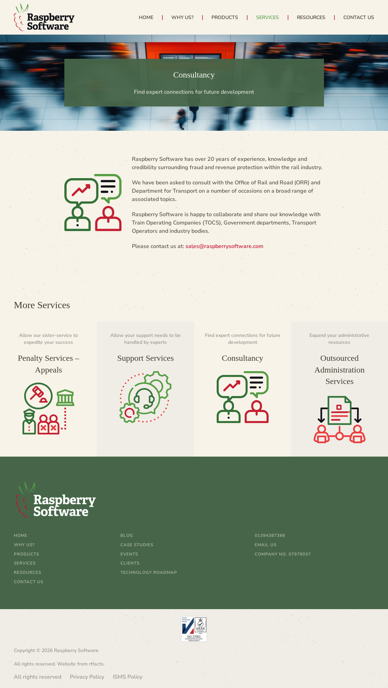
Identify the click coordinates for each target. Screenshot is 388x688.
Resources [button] (311, 17)
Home (146, 17)
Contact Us (358, 17)
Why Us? (182, 17)
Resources (27, 572)
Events (129, 554)
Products (26, 554)
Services (25, 563)
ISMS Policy (127, 677)
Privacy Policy (87, 677)
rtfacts (96, 664)
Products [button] (224, 17)
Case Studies (136, 545)
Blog (126, 535)
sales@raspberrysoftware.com (224, 246)
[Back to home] (44, 17)
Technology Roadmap (148, 572)
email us (266, 545)
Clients (129, 563)
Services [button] (267, 17)
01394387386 (270, 535)
